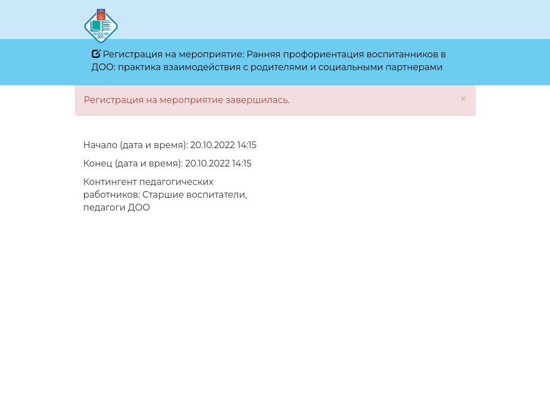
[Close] (463, 99)
